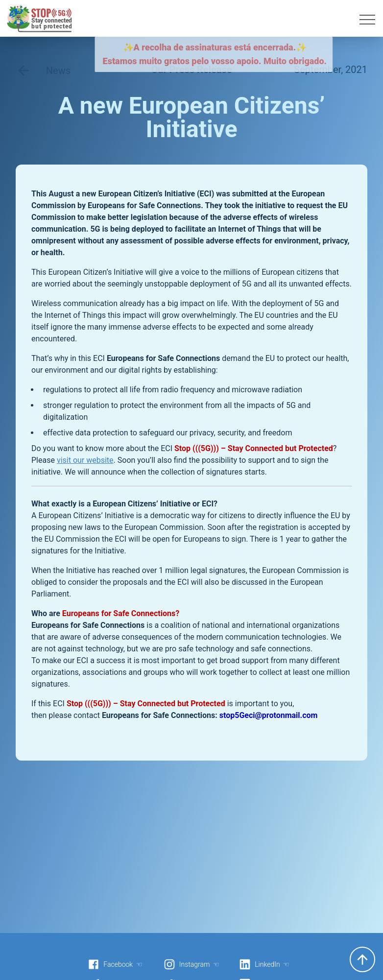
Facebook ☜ (115, 964)
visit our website (85, 460)
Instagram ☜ (191, 964)
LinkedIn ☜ (264, 964)
